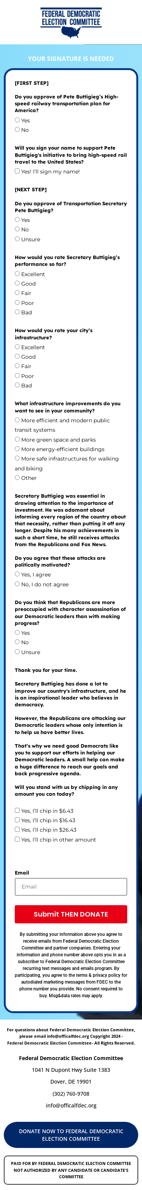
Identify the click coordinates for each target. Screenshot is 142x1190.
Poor (27, 303)
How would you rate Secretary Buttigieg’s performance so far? (67, 260)
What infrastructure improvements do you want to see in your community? (67, 406)
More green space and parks (58, 439)
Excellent (33, 274)
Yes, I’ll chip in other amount (58, 839)
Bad (26, 312)
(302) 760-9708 (71, 1093)
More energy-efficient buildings (63, 449)
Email (22, 873)
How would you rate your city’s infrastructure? (53, 333)
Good (28, 283)
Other (29, 478)
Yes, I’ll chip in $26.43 (48, 830)
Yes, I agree (36, 575)
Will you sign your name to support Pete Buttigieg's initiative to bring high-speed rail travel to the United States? (71, 154)
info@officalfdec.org (71, 1105)
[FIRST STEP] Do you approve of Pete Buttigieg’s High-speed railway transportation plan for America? (67, 97)
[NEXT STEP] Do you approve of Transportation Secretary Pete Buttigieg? (71, 199)
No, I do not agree (45, 584)
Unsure (30, 239)
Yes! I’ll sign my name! (50, 171)
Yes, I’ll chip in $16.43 (48, 820)
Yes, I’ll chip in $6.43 (47, 810)
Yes (25, 120)
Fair (26, 293)
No (25, 129)
